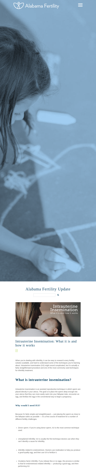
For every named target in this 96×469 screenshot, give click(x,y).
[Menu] (80, 5)
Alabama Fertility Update (48, 289)
